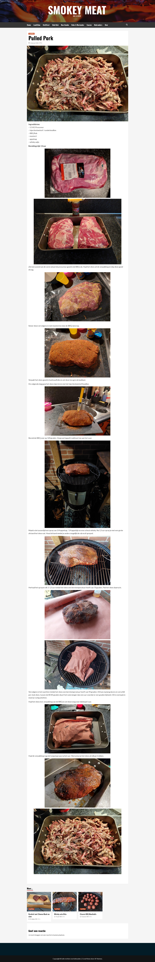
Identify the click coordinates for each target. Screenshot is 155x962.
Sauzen (89, 25)
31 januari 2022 (85, 916)
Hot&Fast (46, 25)
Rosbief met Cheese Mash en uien (39, 915)
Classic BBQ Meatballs (88, 914)
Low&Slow (36, 25)
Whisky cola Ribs (60, 914)
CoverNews (86, 959)
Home (29, 25)
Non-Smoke (65, 25)
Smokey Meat (77, 9)
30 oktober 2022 (33, 919)
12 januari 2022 (34, 43)
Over (106, 25)
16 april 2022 (59, 916)
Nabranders (98, 25)
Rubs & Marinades (77, 25)
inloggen (37, 935)
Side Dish (55, 25)
